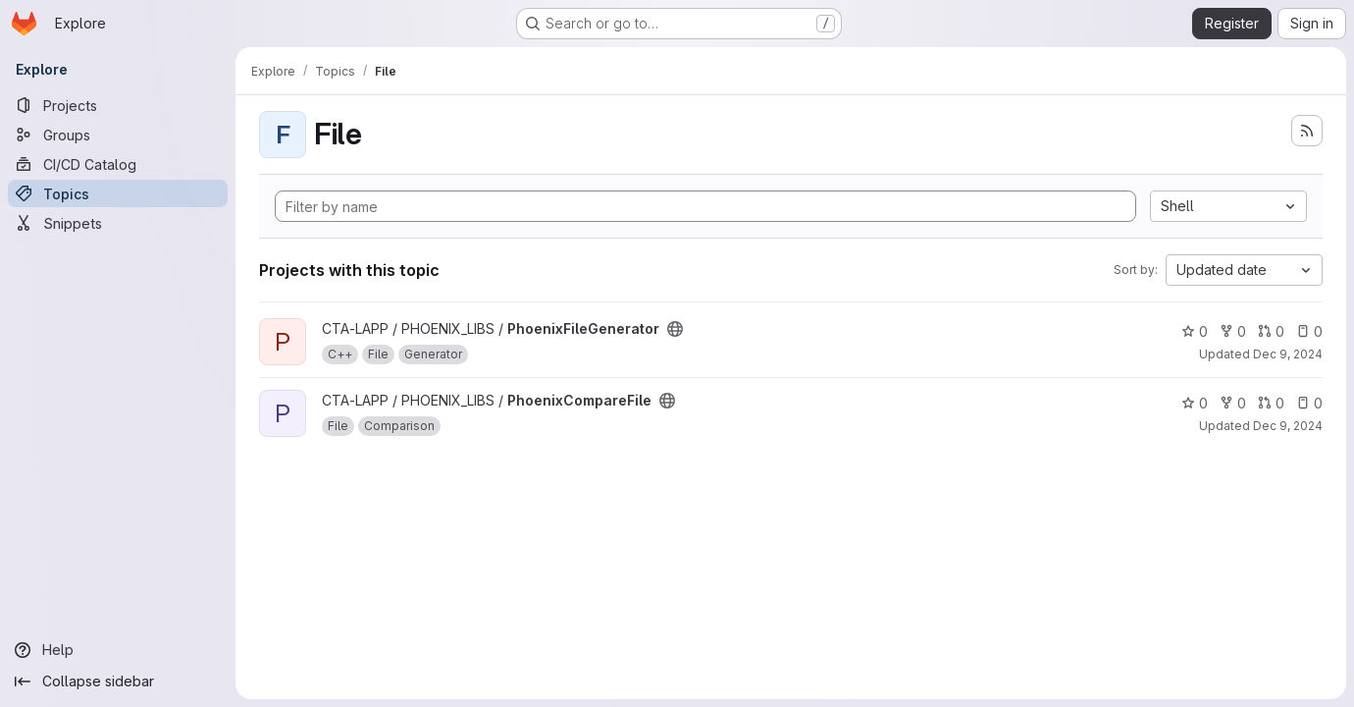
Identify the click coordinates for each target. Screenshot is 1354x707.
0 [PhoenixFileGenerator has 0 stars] (1194, 331)
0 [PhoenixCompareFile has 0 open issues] (1309, 403)
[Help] (118, 650)
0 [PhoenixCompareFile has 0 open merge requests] (1271, 403)
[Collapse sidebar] (118, 681)
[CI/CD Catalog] (118, 164)
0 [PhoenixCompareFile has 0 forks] (1233, 403)
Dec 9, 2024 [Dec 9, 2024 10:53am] (1288, 354)
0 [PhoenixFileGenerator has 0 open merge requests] (1271, 331)
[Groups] (118, 134)
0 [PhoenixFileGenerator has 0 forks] (1233, 331)
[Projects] (118, 105)
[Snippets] (118, 223)
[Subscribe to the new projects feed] (1307, 130)
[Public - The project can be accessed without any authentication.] (675, 329)
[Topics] (118, 193)
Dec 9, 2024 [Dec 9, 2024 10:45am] (1288, 425)
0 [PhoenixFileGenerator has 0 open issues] (1309, 331)
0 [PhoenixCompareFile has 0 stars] (1194, 403)
